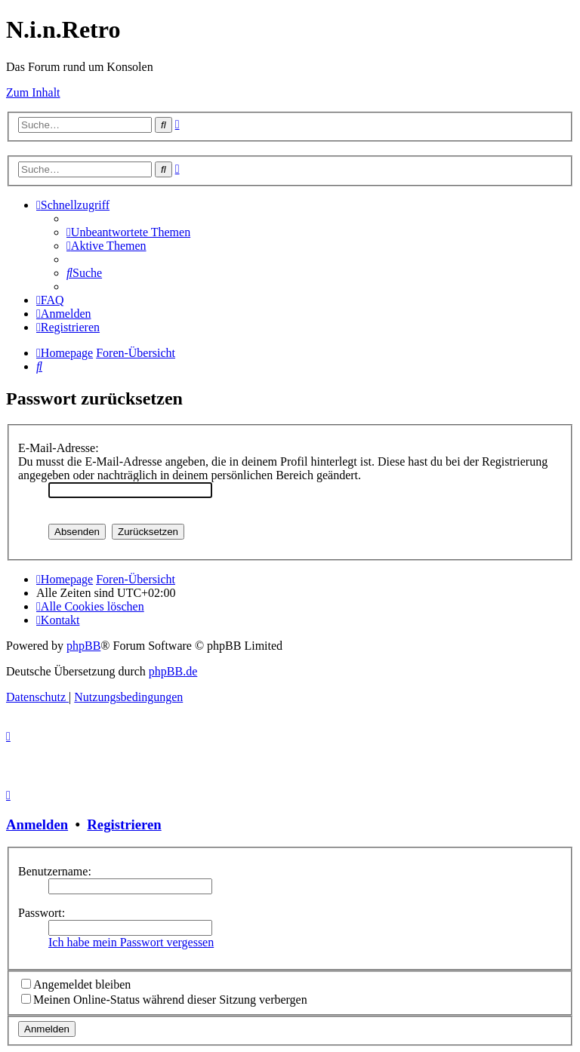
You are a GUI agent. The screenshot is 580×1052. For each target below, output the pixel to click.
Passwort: (41, 912)
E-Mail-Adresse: (58, 447)
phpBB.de (173, 671)
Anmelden (37, 824)
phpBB (83, 645)
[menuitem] (128, 232)
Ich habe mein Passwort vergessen (131, 942)
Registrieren (124, 824)
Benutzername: (54, 871)
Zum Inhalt (33, 92)
